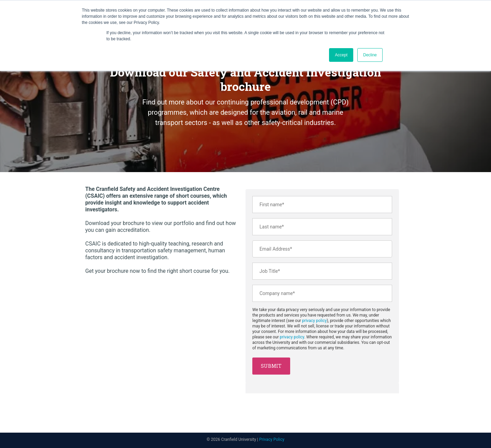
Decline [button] (370, 55)
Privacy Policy (271, 439)
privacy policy (314, 320)
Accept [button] (341, 55)
